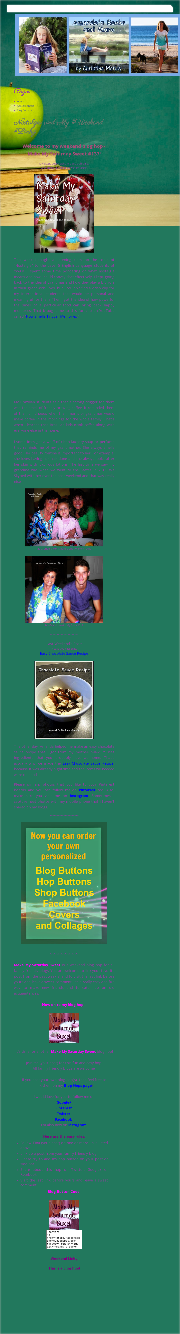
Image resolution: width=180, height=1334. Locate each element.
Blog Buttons (24, 110)
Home (20, 101)
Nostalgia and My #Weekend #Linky (58, 127)
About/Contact (25, 106)
